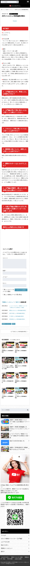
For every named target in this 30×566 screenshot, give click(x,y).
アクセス (3, 535)
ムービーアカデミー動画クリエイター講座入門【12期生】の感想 (18, 306)
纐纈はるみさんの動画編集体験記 (17, 310)
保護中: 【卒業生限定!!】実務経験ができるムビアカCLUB (14, 449)
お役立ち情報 (18, 559)
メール (5, 277)
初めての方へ (5, 545)
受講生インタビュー (8, 302)
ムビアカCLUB (5, 541)
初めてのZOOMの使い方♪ (13, 441)
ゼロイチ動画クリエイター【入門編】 (12, 538)
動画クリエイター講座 (17, 557)
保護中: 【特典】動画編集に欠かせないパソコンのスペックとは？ (14, 428)
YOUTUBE (10, 559)
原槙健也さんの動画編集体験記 (17, 319)
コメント (5, 258)
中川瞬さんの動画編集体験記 (16, 316)
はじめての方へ (5, 557)
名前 (4, 270)
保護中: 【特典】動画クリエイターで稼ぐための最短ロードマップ (14, 421)
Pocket (15, 21)
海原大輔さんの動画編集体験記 (17, 313)
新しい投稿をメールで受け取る (13, 294)
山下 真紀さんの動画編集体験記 (19, 331)
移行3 (17, 302)
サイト (4, 283)
